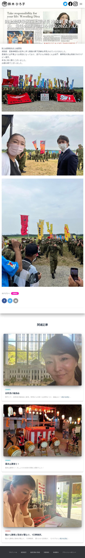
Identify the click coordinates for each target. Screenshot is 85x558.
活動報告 (15, 293)
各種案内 (56, 552)
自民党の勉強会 (12, 393)
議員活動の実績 (35, 552)
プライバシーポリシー (69, 552)
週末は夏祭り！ (12, 463)
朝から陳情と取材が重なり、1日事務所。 (24, 534)
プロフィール (13, 552)
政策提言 (23, 552)
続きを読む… (66, 397)
